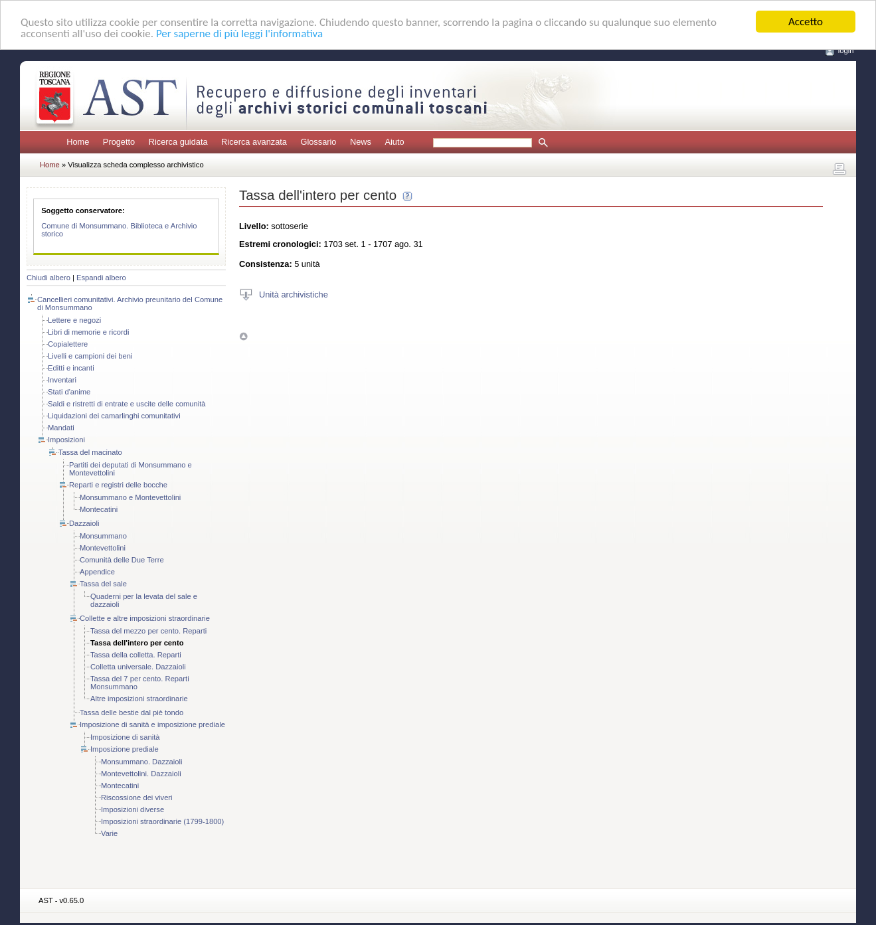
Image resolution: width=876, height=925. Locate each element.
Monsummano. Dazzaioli (142, 762)
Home (77, 142)
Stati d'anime (69, 392)
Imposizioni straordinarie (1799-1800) (162, 821)
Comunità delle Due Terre (122, 560)
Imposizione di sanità (124, 737)
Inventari (62, 380)
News (360, 142)
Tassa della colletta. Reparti (135, 655)
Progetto (119, 142)
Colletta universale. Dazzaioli (138, 667)
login (846, 50)
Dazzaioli (84, 523)
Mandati (61, 428)
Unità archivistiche (293, 294)
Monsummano (103, 536)
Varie (109, 833)
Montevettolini (103, 548)
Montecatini (99, 509)
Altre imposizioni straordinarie (139, 699)
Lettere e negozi (74, 320)
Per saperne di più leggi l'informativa (239, 33)
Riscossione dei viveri (137, 797)
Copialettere (68, 344)
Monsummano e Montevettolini (130, 497)
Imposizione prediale (124, 749)
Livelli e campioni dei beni (90, 356)
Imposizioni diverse (132, 809)
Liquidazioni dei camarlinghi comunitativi (114, 416)
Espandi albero (101, 278)
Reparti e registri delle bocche (118, 485)
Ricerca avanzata (254, 142)
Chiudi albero (48, 278)
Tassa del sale (103, 584)
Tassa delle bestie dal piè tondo (131, 712)
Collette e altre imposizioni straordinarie (145, 618)
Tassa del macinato (90, 452)
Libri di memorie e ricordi (88, 332)
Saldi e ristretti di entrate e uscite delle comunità (127, 404)
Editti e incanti (71, 368)
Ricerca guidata (178, 142)
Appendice (97, 572)
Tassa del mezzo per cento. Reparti (148, 631)
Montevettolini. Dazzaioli (141, 774)
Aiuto (394, 142)
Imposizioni (66, 440)
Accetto (805, 22)
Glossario (318, 142)
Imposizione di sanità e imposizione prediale (152, 724)
